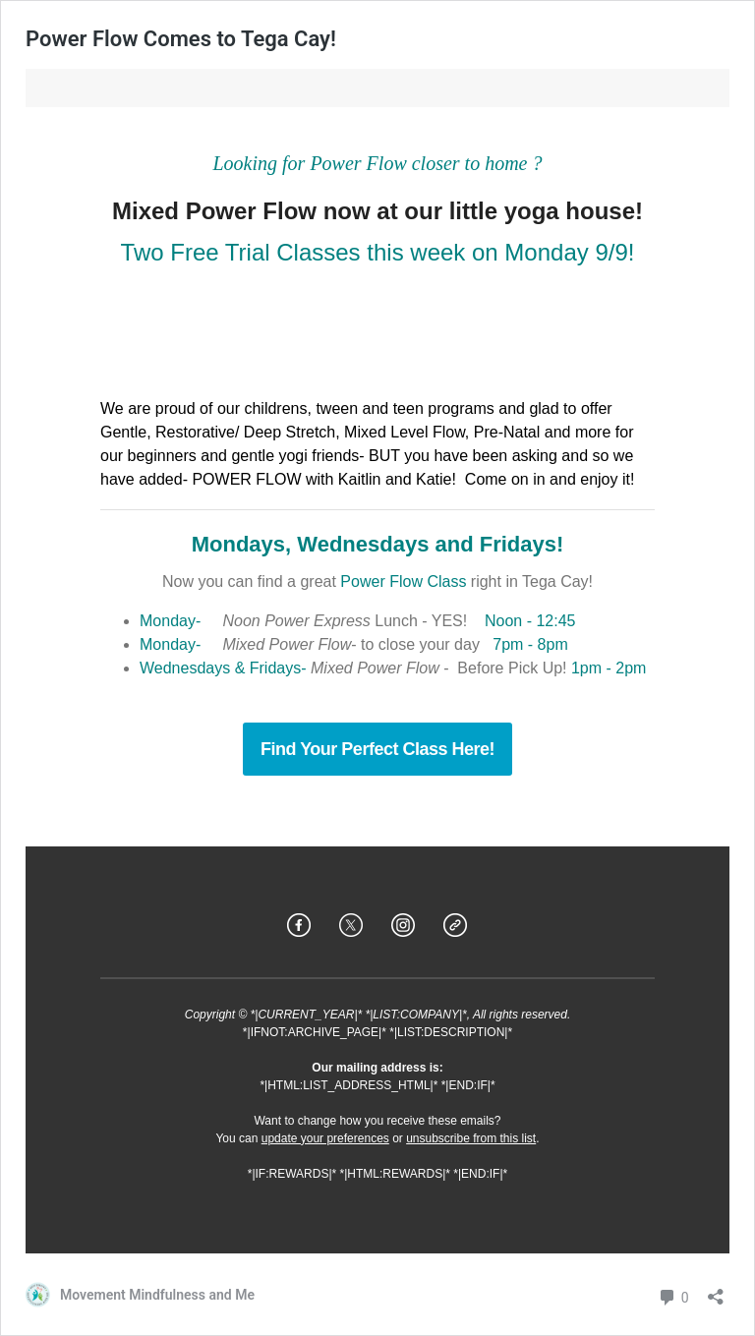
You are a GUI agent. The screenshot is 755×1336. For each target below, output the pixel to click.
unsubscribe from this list (471, 1138)
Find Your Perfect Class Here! (377, 749)
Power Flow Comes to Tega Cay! (181, 39)
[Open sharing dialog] (715, 1290)
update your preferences (325, 1138)
